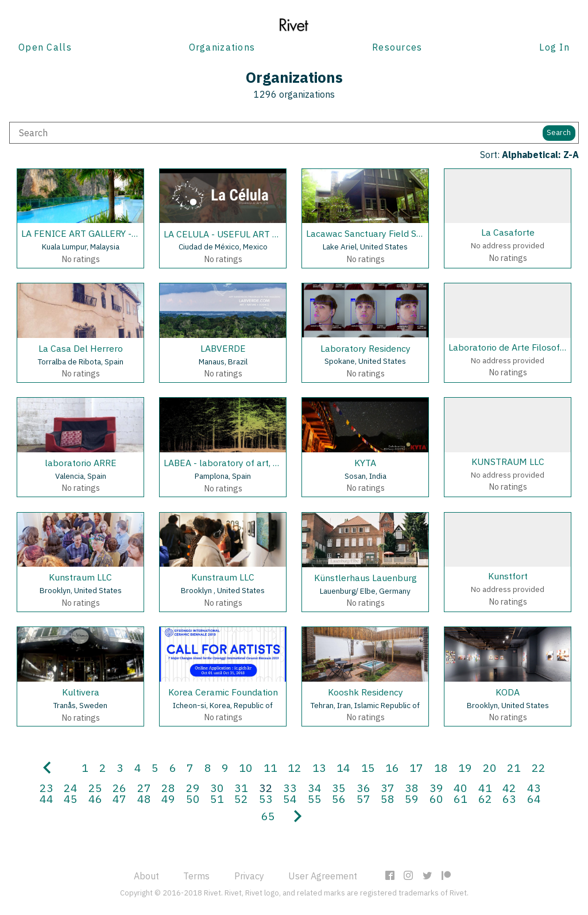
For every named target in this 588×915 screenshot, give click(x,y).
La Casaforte (508, 232)
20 (490, 767)
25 (95, 788)
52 (241, 798)
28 (168, 788)
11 (270, 767)
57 (363, 798)
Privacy (249, 876)
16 (392, 767)
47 (119, 798)
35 (339, 788)
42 (509, 788)
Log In (554, 47)
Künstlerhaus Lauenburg (365, 577)
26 (119, 788)
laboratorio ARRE (81, 462)
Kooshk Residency (365, 692)
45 (71, 798)
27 (144, 788)
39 (436, 788)
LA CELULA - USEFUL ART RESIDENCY (243, 234)
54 (290, 798)
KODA (508, 692)
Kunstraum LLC (80, 577)
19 (465, 767)
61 (460, 798)
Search (559, 132)
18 (441, 767)
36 (363, 788)
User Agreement (322, 876)
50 (193, 798)
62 (485, 798)
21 (514, 767)
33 (290, 788)
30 (217, 788)
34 (315, 788)
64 (534, 798)
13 (319, 767)
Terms (196, 876)
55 (315, 798)
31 (241, 788)
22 (539, 767)
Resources (397, 47)
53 (266, 798)
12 (294, 767)
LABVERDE (223, 348)
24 (71, 788)
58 (387, 798)
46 (95, 798)
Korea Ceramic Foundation (223, 692)
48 (144, 798)
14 (343, 767)
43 (534, 788)
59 (412, 798)
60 (436, 798)
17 (416, 767)
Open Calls (45, 47)
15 (368, 767)
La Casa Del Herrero (80, 348)
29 (193, 788)
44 (46, 798)
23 (46, 788)
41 (485, 788)
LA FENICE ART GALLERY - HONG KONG (104, 233)
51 (217, 798)
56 (339, 798)
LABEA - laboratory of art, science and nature (257, 462)
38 (412, 788)
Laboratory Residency (365, 348)
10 (246, 767)
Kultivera (80, 692)
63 (509, 798)
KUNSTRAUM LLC (507, 461)
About (146, 876)
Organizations (222, 47)
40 (460, 788)
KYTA (365, 462)
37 (387, 788)
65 (268, 816)
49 (168, 798)
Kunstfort (508, 576)
